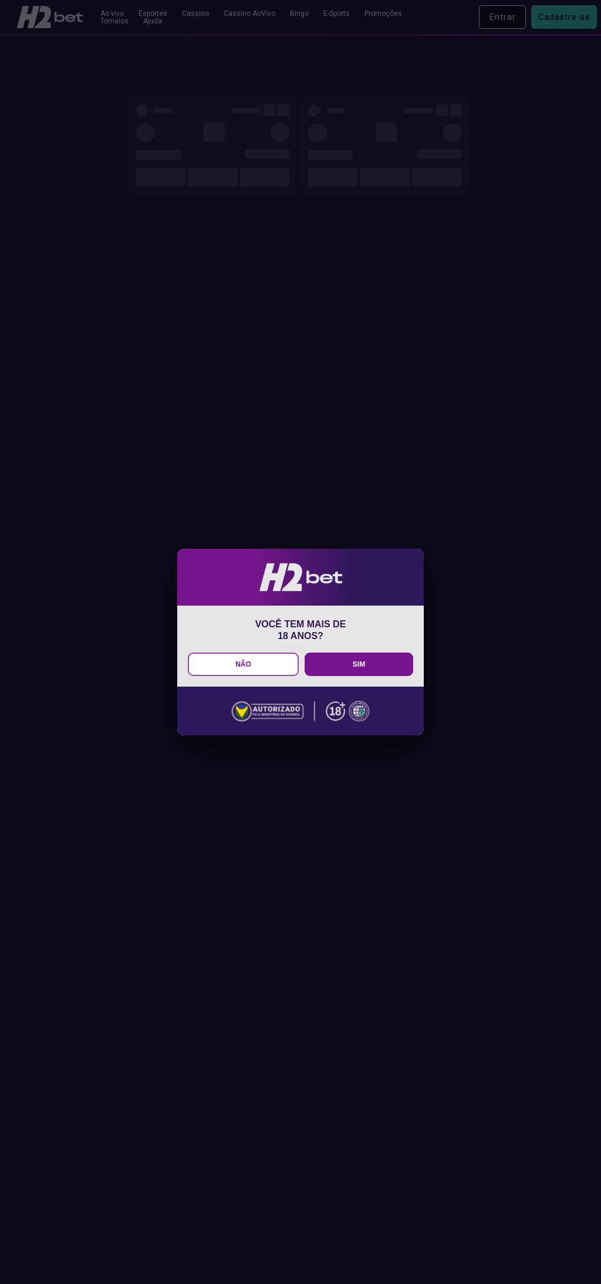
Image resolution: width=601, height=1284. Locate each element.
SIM (359, 664)
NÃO (243, 664)
